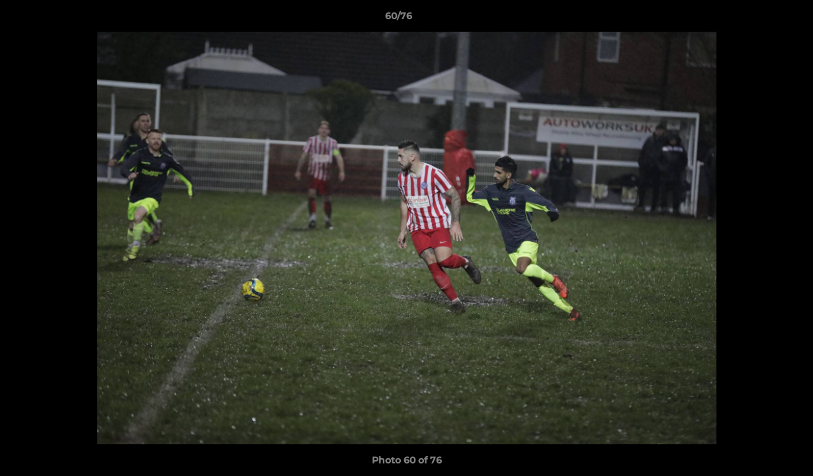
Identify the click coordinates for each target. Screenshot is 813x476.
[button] (757, 19)
